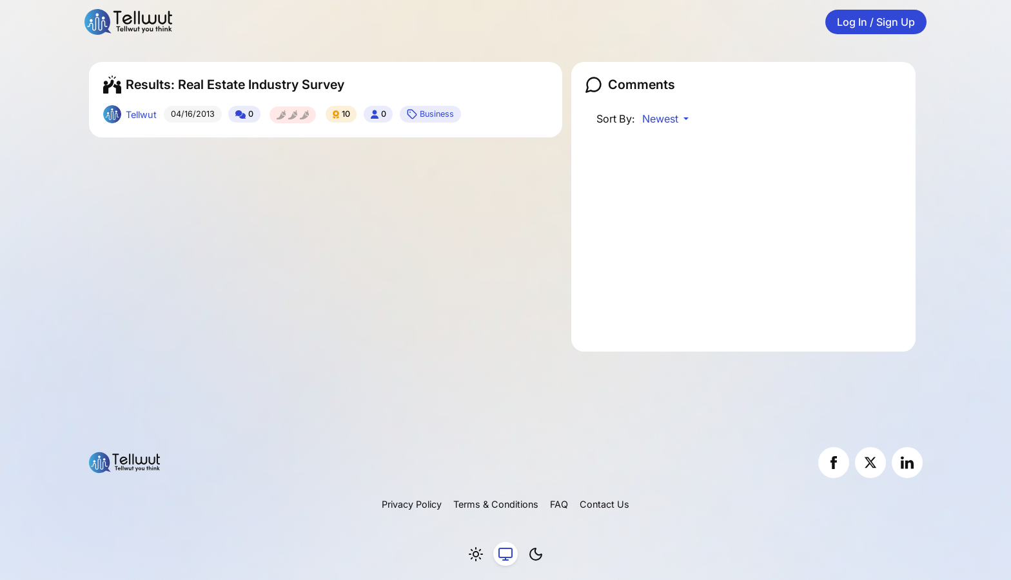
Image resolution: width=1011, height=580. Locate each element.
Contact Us (604, 504)
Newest (661, 118)
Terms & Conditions (495, 504)
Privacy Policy (412, 504)
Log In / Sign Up (876, 21)
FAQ (559, 504)
